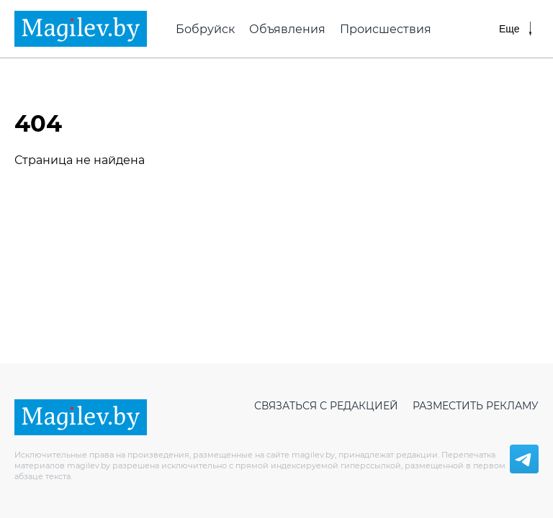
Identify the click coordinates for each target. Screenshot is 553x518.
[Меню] (515, 28)
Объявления (287, 29)
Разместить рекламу (476, 405)
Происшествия (385, 29)
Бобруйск (205, 29)
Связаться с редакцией (326, 405)
